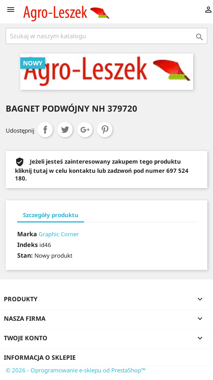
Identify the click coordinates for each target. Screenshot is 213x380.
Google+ (85, 129)
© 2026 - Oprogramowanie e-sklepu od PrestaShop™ (76, 370)
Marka (27, 234)
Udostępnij (45, 129)
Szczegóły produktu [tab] (50, 215)
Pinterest (104, 129)
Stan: (25, 255)
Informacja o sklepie (40, 357)
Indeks (27, 244)
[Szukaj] (106, 36)
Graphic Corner (59, 234)
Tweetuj (65, 129)
